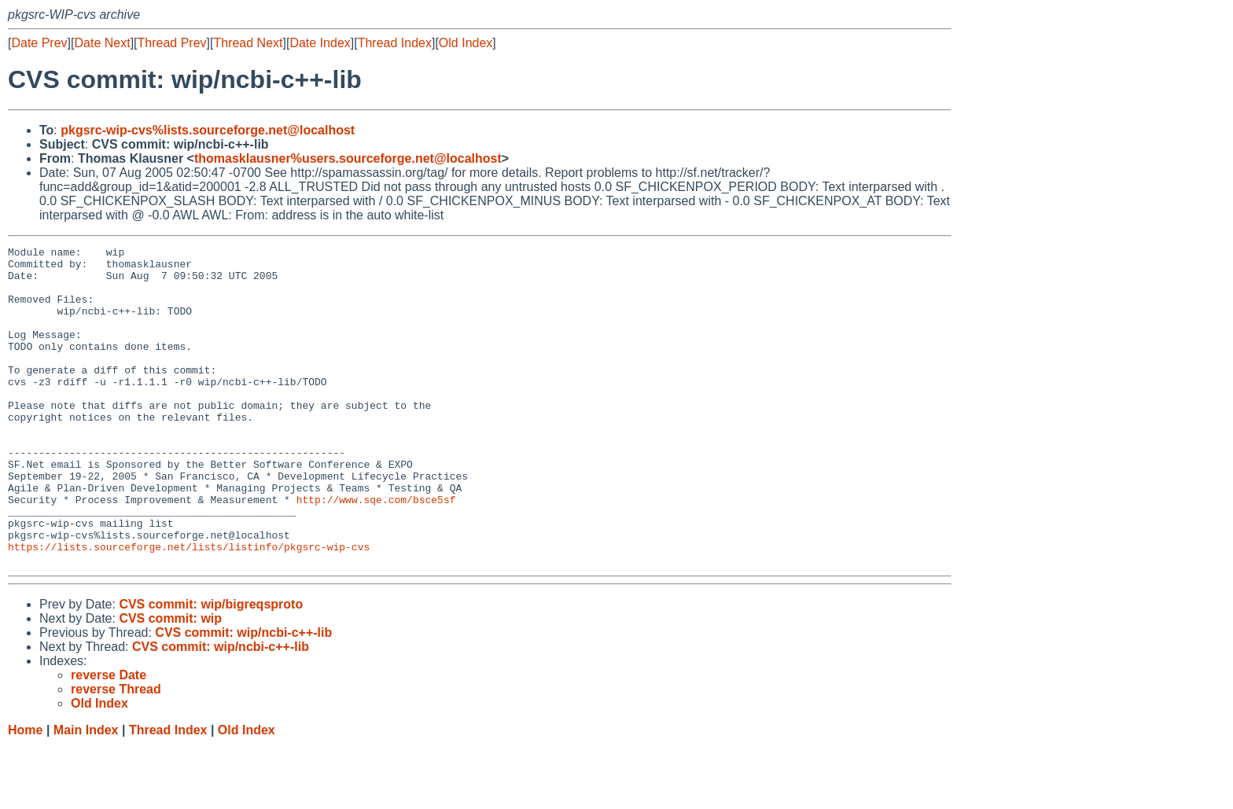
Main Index (86, 793)
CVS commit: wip (170, 682)
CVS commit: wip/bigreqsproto (211, 668)
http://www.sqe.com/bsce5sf (376, 551)
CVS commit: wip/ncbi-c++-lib (243, 696)
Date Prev (39, 43)
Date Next (102, 43)
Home (25, 793)
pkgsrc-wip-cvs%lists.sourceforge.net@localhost (208, 130)
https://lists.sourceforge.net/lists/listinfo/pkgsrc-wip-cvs (189, 608)
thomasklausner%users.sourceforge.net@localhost (348, 158)
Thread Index (395, 43)
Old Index (465, 43)
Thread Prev (172, 43)
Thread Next (247, 43)
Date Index (319, 43)
